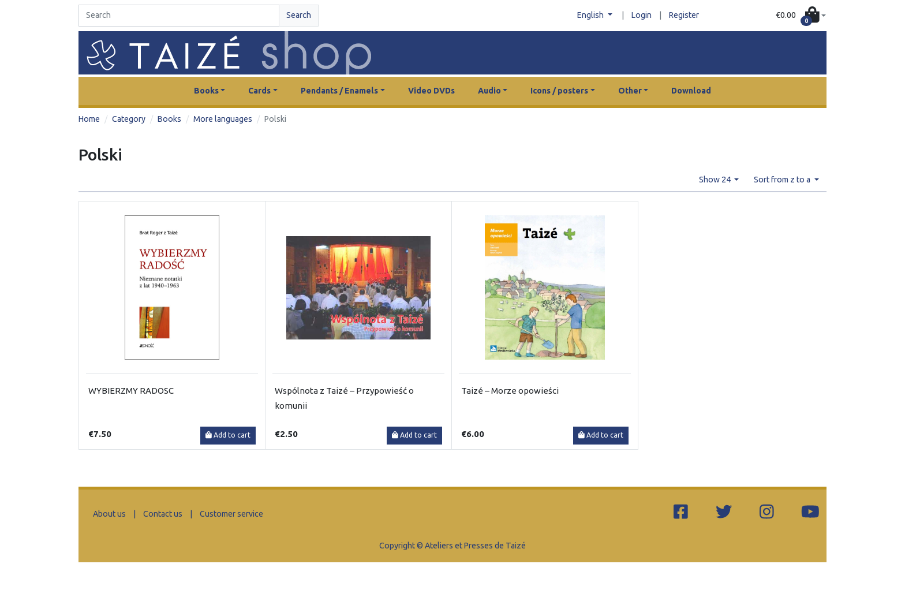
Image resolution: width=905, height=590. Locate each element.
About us (109, 513)
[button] (801, 16)
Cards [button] (259, 90)
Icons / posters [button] (559, 90)
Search (298, 15)
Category (128, 119)
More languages (222, 119)
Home (89, 119)
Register (684, 15)
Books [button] (206, 90)
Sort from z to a (783, 179)
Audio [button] (489, 90)
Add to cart (227, 435)
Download (691, 90)
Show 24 (715, 179)
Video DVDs (431, 90)
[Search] (178, 16)
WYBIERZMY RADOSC (131, 390)
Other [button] (630, 90)
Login (641, 15)
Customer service (231, 513)
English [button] (591, 15)
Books (169, 119)
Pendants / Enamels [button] (339, 90)
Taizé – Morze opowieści (510, 390)
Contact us (162, 513)
